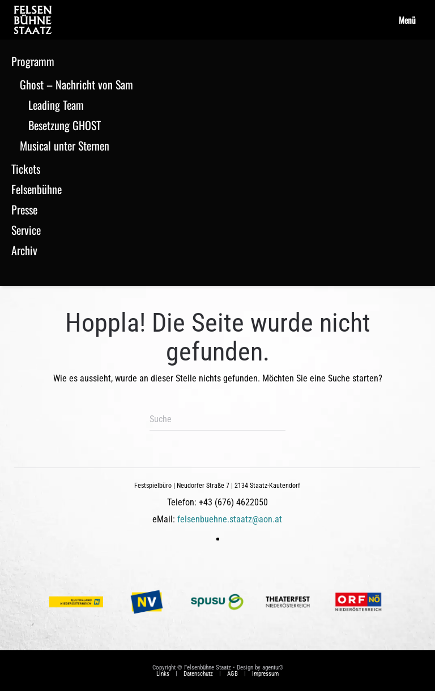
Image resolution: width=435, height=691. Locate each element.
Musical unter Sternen (64, 145)
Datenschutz (198, 673)
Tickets (25, 168)
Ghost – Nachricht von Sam (76, 84)
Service (26, 229)
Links (162, 673)
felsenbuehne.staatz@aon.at (229, 519)
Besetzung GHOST (64, 125)
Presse (24, 209)
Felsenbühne (36, 189)
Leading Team (56, 104)
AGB (232, 673)
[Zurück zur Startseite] (33, 20)
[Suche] (217, 419)
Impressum (265, 673)
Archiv (24, 250)
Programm (32, 61)
